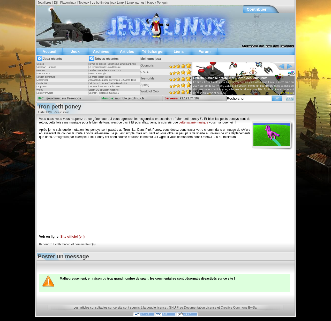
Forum (205, 51)
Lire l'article (286, 93)
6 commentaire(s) (83, 244)
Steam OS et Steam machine (103, 90)
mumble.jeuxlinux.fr (129, 98)
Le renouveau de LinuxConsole (104, 67)
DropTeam (41, 86)
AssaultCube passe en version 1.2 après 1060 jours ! (112, 81)
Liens (179, 51)
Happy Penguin (157, 2)
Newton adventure (45, 77)
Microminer (42, 80)
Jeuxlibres (44, 2)
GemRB (40, 70)
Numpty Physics (44, 93)
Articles (127, 51)
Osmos (40, 64)
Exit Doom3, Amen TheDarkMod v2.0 (107, 83)
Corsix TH (41, 83)
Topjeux (84, 2)
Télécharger (153, 51)
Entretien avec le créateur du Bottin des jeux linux (230, 78)
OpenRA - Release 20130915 (103, 93)
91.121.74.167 (190, 98)
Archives (101, 51)
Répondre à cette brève (54, 244)
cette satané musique (193, 122)
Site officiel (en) (72, 236)
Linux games (136, 2)
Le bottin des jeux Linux (108, 2)
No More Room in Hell (99, 77)
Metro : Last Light (97, 73)
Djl (56, 2)
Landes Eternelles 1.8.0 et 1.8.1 (104, 70)
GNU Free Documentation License (192, 307)
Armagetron (60, 137)
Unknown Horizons (46, 67)
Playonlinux (68, 2)
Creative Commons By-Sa (239, 307)
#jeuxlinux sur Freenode (63, 98)
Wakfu (39, 90)
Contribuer (257, 9)
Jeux (75, 51)
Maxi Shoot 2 (43, 73)
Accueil (49, 51)
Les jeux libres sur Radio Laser (104, 86)
